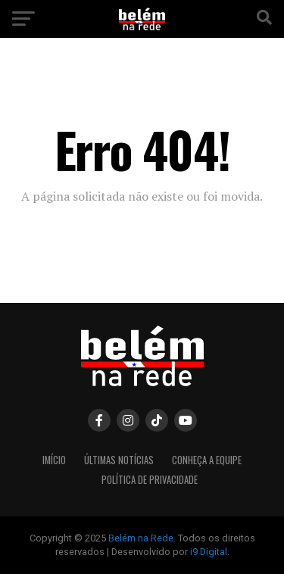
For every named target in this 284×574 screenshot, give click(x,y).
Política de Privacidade (149, 480)
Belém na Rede (140, 538)
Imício (54, 460)
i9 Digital (208, 551)
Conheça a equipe (207, 460)
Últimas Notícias (119, 460)
